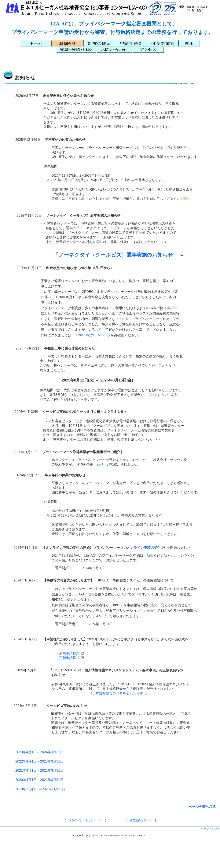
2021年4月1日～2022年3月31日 (39, 770)
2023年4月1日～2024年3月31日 (39, 752)
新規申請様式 (69, 653)
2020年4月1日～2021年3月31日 (39, 780)
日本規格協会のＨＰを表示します (117, 693)
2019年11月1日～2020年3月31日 (40, 789)
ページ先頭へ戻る (202, 807)
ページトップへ (210, 828)
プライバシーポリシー (82, 820)
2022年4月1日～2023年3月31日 (39, 761)
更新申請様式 (69, 658)
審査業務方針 (138, 820)
